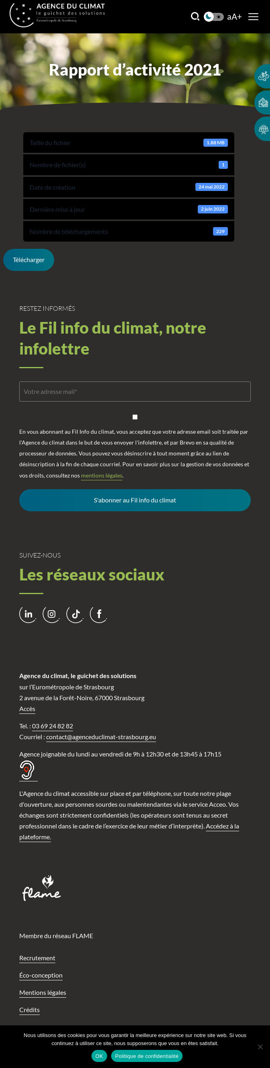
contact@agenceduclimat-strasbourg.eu (101, 736)
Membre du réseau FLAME (56, 935)
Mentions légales (42, 992)
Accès (27, 708)
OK (99, 1056)
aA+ (234, 16)
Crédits (29, 1009)
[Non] (260, 1047)
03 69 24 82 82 (52, 726)
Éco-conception (41, 975)
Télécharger (29, 259)
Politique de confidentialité (147, 1056)
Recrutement (37, 957)
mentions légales (101, 475)
